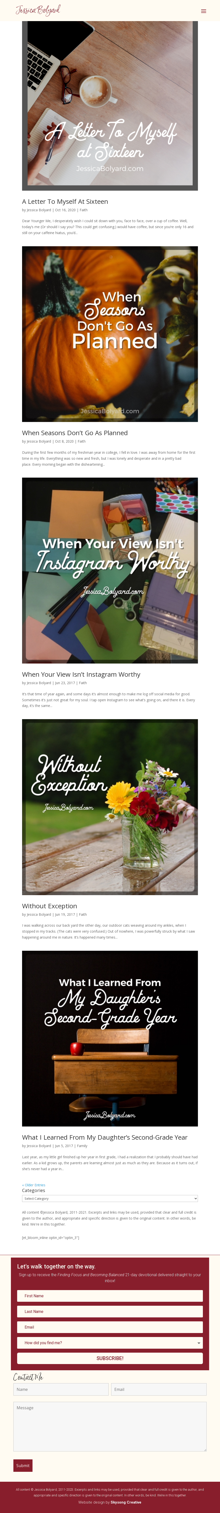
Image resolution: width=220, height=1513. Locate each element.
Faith (84, 210)
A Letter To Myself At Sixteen (65, 201)
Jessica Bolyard (39, 210)
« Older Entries (33, 1185)
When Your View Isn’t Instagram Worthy (81, 674)
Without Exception (49, 905)
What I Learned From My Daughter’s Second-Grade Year (105, 1137)
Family (82, 1145)
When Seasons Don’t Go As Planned (75, 432)
